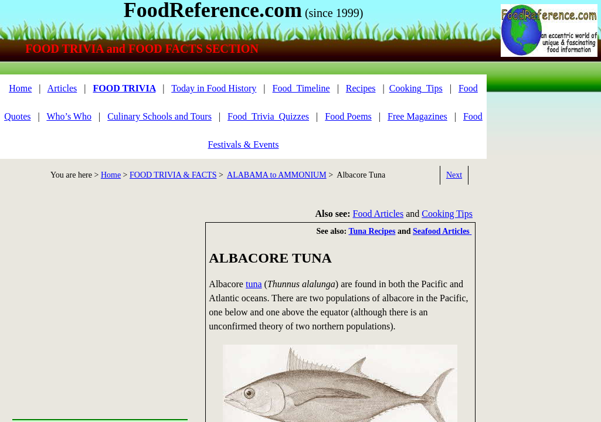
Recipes (361, 88)
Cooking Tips (447, 214)
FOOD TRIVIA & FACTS (173, 175)
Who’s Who (68, 116)
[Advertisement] (548, 127)
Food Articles (378, 214)
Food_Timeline (301, 88)
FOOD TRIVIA (124, 88)
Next (454, 175)
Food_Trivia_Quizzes (268, 116)
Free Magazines (417, 116)
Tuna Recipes (371, 231)
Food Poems (348, 116)
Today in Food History (213, 88)
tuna (254, 284)
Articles (62, 88)
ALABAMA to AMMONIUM (277, 175)
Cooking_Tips (416, 88)
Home (111, 175)
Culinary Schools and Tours (159, 116)
